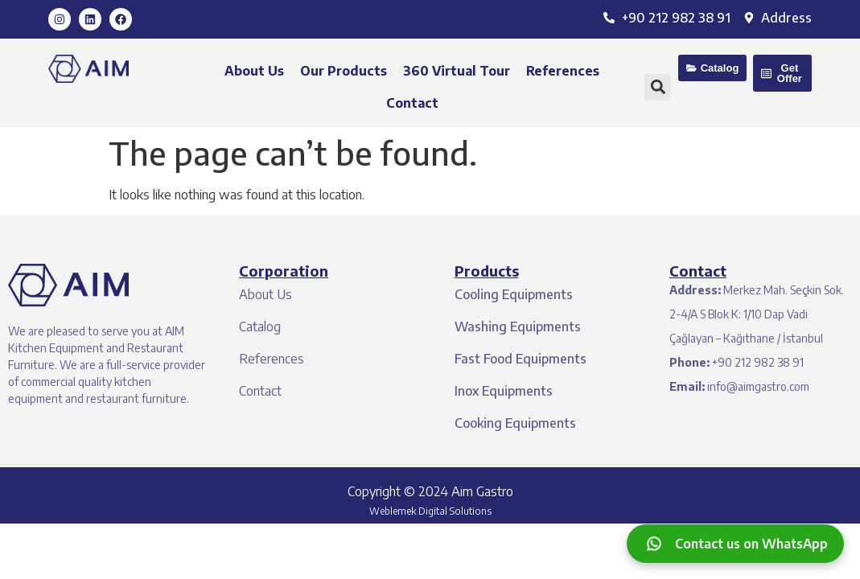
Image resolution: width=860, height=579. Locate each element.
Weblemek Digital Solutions (430, 511)
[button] (657, 87)
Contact (412, 103)
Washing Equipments (518, 326)
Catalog (260, 326)
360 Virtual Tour (456, 71)
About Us (254, 71)
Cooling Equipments (514, 294)
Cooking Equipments (515, 423)
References (562, 71)
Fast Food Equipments (520, 359)
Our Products (343, 71)
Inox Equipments (504, 391)
